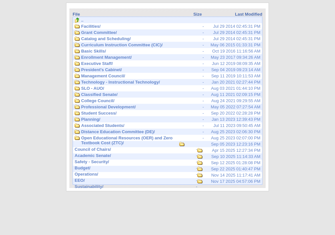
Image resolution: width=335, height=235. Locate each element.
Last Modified (248, 14)
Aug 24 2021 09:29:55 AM (167, 100)
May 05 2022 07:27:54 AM (167, 107)
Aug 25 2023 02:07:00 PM (167, 138)
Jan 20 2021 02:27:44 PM (167, 82)
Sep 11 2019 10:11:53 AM (167, 76)
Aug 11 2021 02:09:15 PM (167, 94)
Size (197, 14)
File (76, 14)
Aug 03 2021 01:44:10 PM (167, 88)
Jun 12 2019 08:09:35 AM (167, 63)
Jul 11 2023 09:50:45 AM (167, 125)
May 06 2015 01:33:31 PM (167, 45)
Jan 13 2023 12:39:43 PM (167, 119)
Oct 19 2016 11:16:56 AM (167, 51)
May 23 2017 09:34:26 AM (167, 57)
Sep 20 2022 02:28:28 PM (167, 113)
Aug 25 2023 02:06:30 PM (167, 131)
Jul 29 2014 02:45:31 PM (167, 26)
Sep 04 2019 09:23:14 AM (167, 69)
